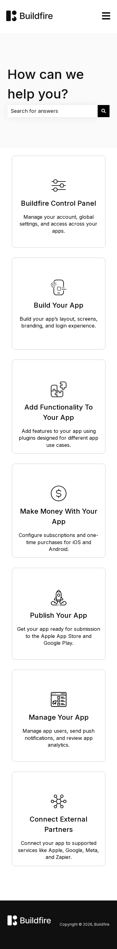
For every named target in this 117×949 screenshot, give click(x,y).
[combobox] (52, 111)
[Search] (104, 111)
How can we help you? (45, 84)
